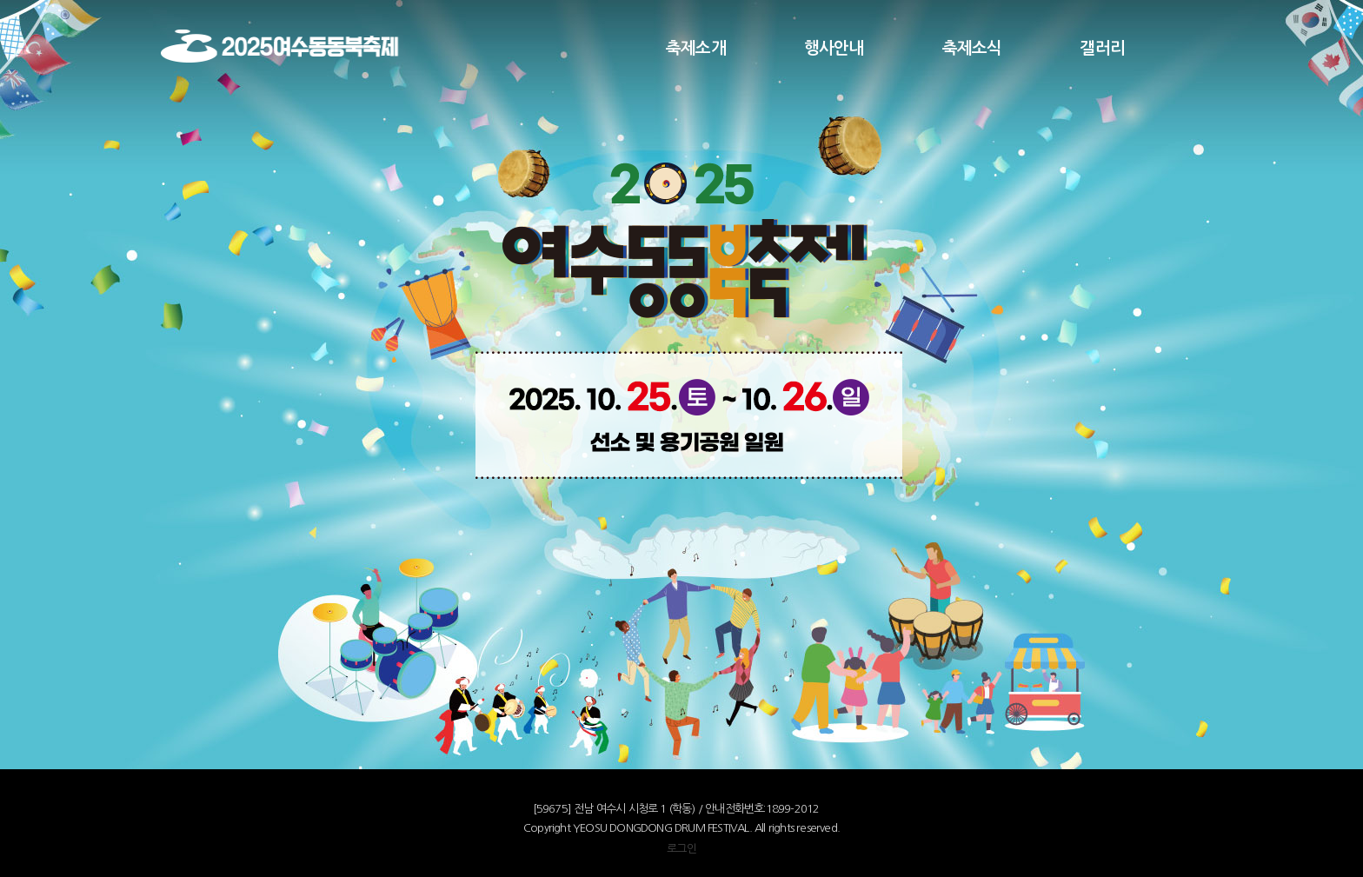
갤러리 (1102, 48)
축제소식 (972, 48)
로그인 (681, 848)
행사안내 (834, 48)
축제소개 (696, 48)
